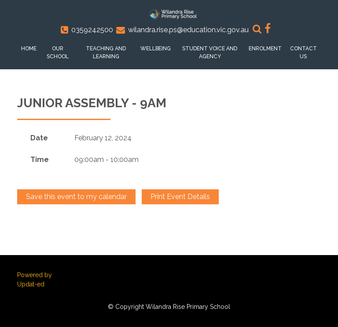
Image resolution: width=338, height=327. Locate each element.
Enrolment (265, 48)
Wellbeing (155, 48)
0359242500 (92, 30)
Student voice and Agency (209, 52)
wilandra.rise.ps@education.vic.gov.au (188, 30)
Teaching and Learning (106, 52)
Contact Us (303, 52)
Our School (58, 52)
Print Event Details (180, 196)
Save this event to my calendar (76, 196)
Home (29, 48)
